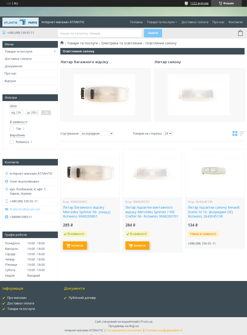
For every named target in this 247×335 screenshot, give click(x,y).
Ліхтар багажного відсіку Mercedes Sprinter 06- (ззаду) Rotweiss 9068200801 (86, 212)
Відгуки (10, 81)
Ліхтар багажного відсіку (84, 82)
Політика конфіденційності (164, 330)
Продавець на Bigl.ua (124, 326)
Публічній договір (82, 297)
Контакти (236, 22)
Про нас (219, 22)
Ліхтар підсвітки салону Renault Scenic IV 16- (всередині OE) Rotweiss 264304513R (214, 212)
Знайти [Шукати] (153, 33)
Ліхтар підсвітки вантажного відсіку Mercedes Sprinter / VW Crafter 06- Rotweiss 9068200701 (151, 212)
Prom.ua (146, 322)
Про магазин (17, 297)
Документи (13, 66)
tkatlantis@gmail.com (25, 209)
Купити (77, 245)
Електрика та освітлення (121, 43)
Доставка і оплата (194, 22)
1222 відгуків (199, 3)
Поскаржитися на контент (124, 330)
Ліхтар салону (167, 76)
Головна (136, 22)
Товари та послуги (160, 22)
